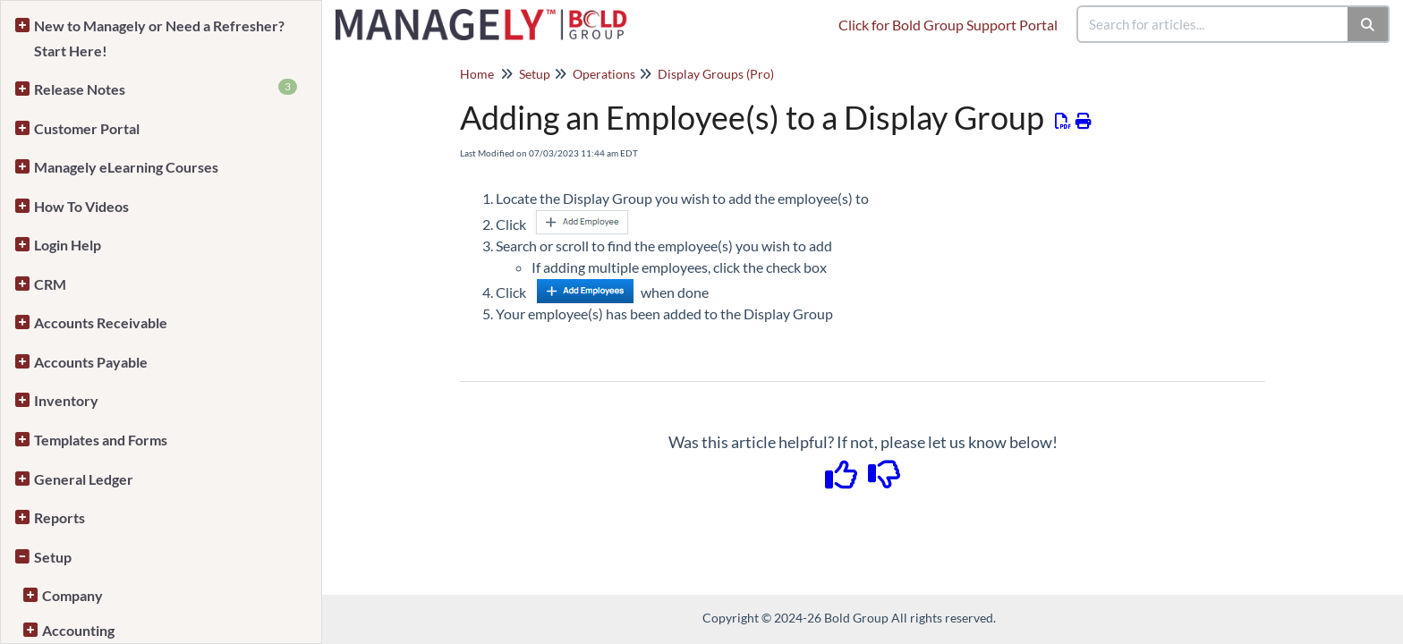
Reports (59, 517)
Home (477, 73)
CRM (50, 283)
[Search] (1369, 24)
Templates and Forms (100, 439)
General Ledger (83, 478)
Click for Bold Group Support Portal (948, 24)
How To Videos (81, 206)
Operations (604, 73)
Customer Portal (87, 128)
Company (72, 595)
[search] (1213, 24)
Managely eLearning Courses (126, 166)
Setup (53, 556)
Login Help (67, 244)
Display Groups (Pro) (716, 73)
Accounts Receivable (100, 322)
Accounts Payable (91, 361)
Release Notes (165, 88)
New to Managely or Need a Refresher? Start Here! (159, 38)
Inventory (66, 400)
